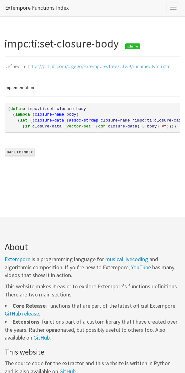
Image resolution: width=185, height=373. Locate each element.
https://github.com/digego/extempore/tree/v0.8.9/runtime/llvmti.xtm (99, 66)
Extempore (17, 259)
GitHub (41, 337)
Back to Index (20, 152)
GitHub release (22, 313)
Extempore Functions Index (37, 7)
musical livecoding (126, 259)
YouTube (141, 267)
